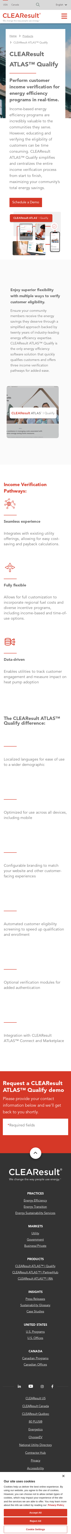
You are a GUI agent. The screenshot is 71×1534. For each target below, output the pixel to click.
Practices (35, 1193)
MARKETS (35, 1226)
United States (35, 1325)
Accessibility (35, 1468)
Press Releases (35, 1299)
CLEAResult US (36, 1398)
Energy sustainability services (35, 1213)
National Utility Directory (35, 1445)
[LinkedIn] (19, 1386)
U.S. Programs (35, 1332)
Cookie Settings (35, 1529)
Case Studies (35, 1311)
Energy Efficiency (35, 1200)
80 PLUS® (35, 1421)
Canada (15, 5)
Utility (35, 1233)
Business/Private (35, 1246)
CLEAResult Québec (35, 1414)
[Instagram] (42, 1386)
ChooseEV (35, 1437)
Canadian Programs (35, 1358)
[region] (35, 1503)
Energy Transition (35, 1207)
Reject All (35, 1521)
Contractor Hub (35, 1453)
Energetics (35, 1429)
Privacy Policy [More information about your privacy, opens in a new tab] (56, 1505)
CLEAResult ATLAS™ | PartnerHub (35, 1272)
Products (35, 1259)
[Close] (63, 1476)
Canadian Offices (35, 1364)
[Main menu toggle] (64, 16)
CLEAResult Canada (35, 1406)
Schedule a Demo (25, 202)
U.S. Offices (35, 1338)
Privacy (35, 1460)
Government (35, 1239)
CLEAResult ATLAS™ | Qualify (35, 1266)
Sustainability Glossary (35, 1305)
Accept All (35, 1512)
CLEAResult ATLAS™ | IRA (35, 1278)
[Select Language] (54, 5)
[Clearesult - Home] (35, 1174)
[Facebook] (52, 1386)
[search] (39, 5)
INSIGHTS (35, 1292)
